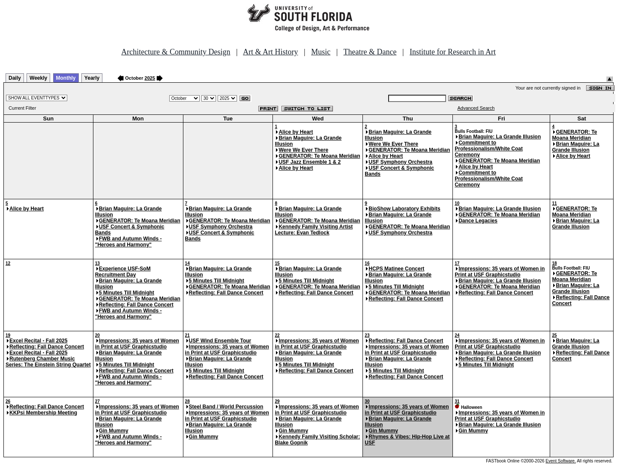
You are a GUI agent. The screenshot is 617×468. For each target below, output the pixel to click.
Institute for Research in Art (453, 52)
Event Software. (560, 461)
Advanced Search (476, 108)
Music (320, 52)
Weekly (38, 78)
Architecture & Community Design (175, 52)
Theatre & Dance (369, 52)
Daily (15, 78)
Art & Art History (270, 52)
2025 (149, 78)
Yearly (91, 78)
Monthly (66, 78)
